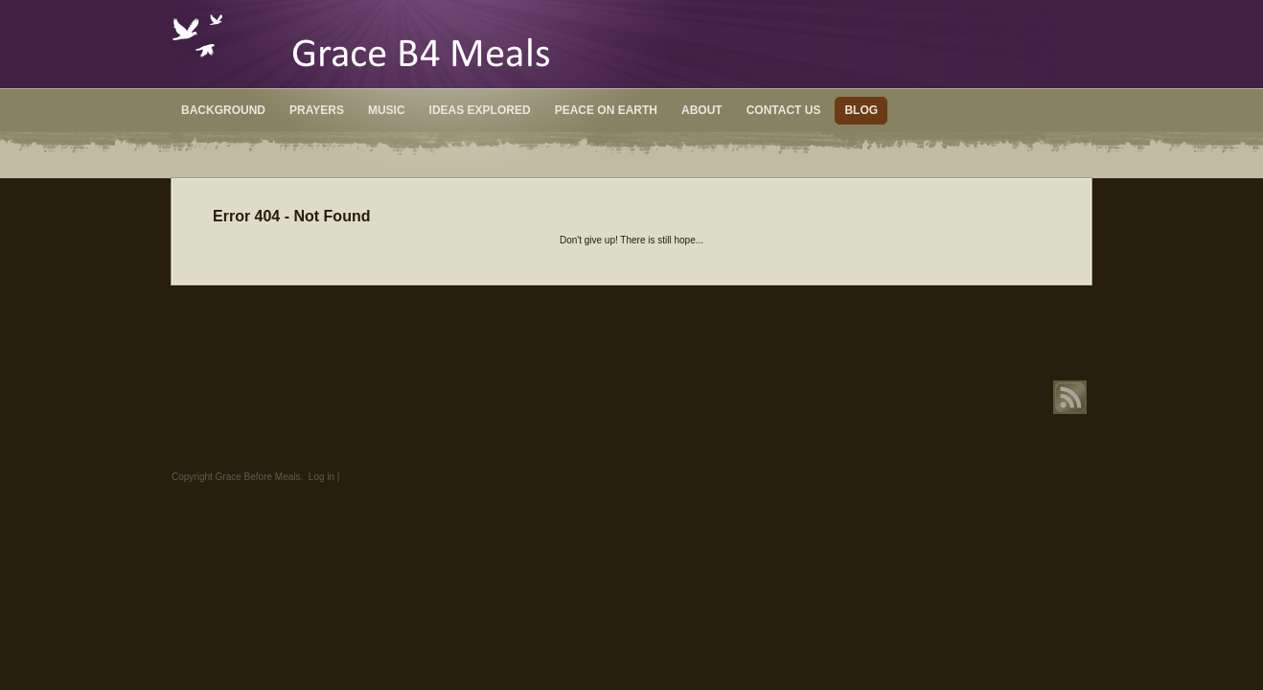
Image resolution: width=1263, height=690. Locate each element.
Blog (861, 110)
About (702, 110)
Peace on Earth (606, 110)
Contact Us (783, 110)
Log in (321, 477)
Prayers (316, 110)
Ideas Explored (480, 110)
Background (223, 110)
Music (386, 110)
